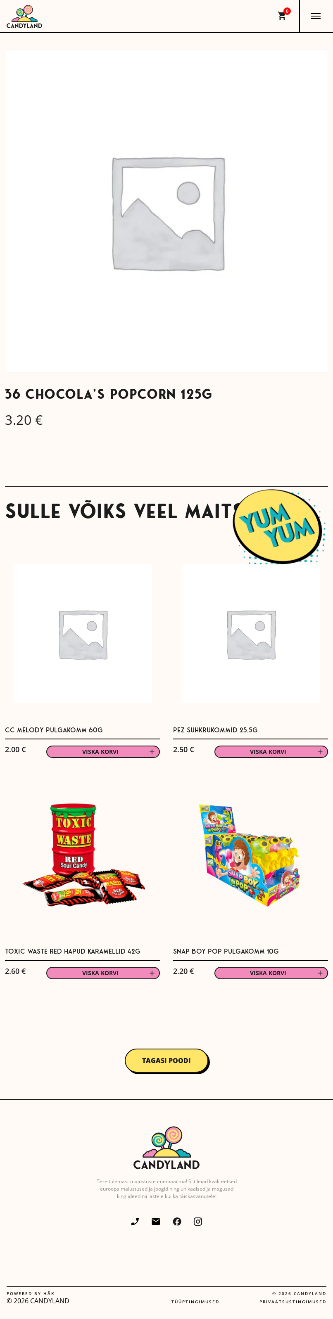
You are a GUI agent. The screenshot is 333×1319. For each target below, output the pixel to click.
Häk (49, 1293)
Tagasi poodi (166, 1060)
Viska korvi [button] (100, 751)
